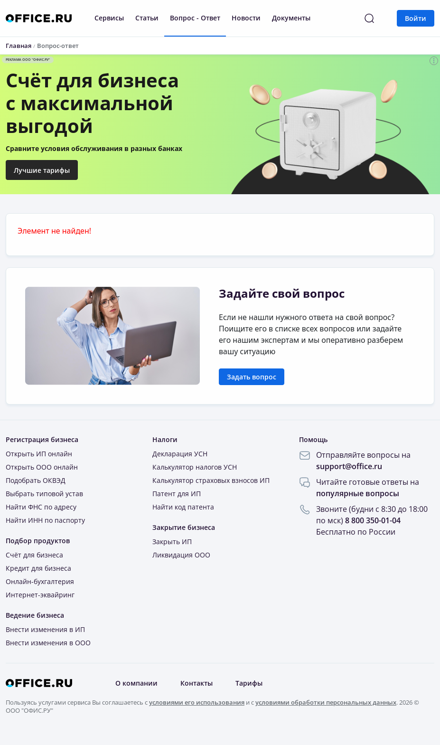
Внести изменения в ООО (48, 642)
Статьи (147, 17)
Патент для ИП (176, 493)
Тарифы (248, 683)
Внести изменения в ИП (45, 629)
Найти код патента (183, 506)
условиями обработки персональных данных (325, 702)
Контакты (196, 683)
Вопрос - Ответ (195, 17)
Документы (291, 17)
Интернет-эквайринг (40, 594)
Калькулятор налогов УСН (194, 467)
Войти (415, 18)
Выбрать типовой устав (44, 493)
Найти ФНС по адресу (41, 506)
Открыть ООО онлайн (42, 467)
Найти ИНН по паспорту (45, 520)
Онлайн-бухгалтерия (40, 581)
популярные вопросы (357, 493)
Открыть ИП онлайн (39, 453)
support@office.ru (349, 466)
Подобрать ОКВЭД (36, 480)
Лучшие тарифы (42, 170)
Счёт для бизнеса (34, 554)
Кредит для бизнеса (38, 568)
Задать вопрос (251, 376)
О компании (136, 683)
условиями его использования (196, 702)
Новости (246, 17)
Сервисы (109, 17)
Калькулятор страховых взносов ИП (211, 480)
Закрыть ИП (172, 541)
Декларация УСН (179, 453)
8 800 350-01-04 (373, 520)
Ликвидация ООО (181, 554)
